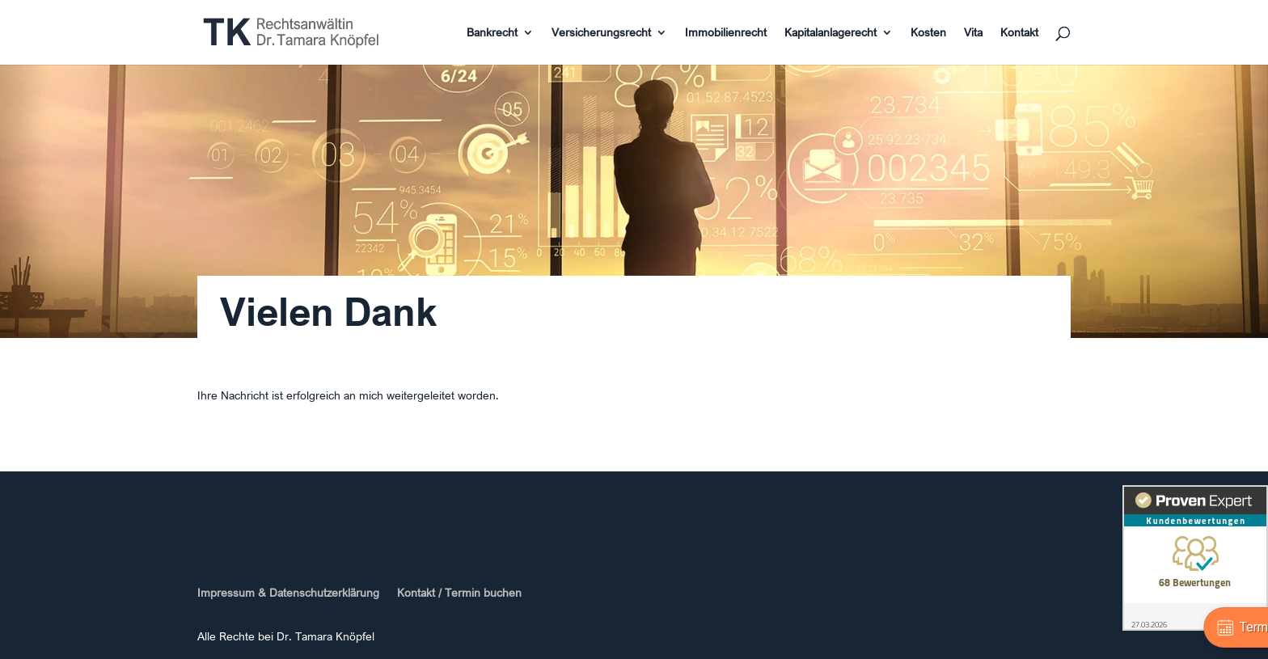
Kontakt (1019, 33)
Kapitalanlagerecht (830, 33)
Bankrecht (492, 33)
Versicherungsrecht (601, 33)
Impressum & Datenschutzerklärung (288, 592)
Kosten (928, 33)
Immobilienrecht (726, 33)
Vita (973, 33)
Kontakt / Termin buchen (459, 592)
